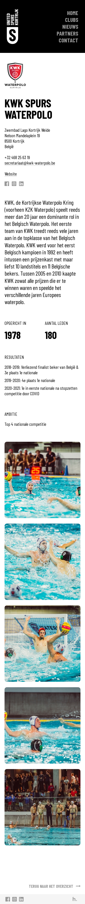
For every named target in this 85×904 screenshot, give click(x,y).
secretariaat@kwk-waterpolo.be (30, 162)
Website (11, 173)
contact (68, 40)
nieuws (70, 26)
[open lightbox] (42, 480)
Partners (67, 33)
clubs (71, 19)
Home (72, 12)
